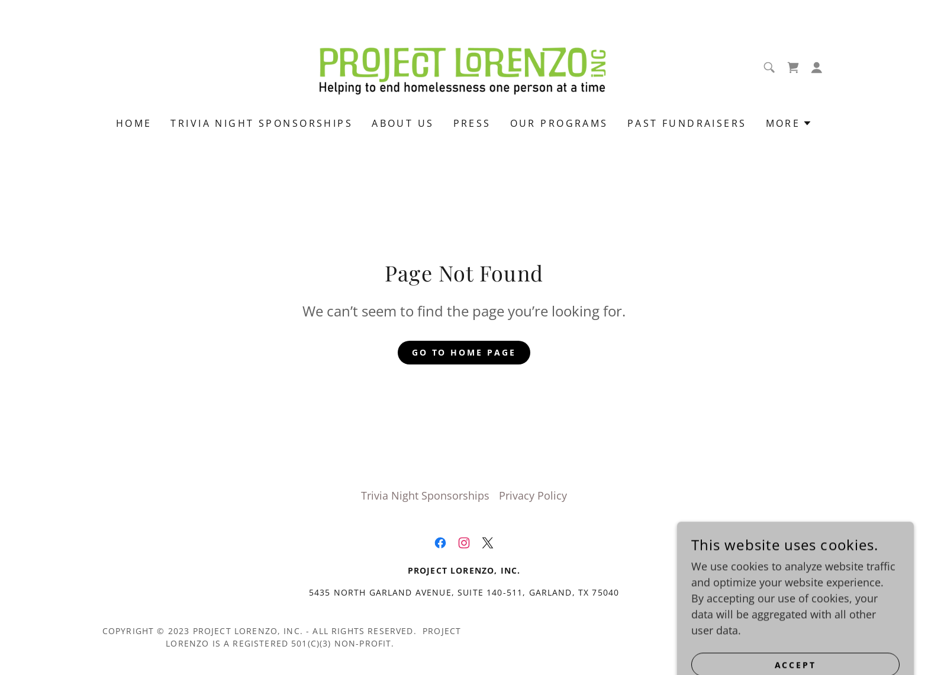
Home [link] (134, 123)
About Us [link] (403, 123)
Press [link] (472, 123)
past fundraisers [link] (687, 123)
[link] (464, 66)
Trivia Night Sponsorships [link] (261, 123)
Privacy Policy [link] (533, 495)
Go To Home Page (464, 352)
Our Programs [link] (559, 123)
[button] (817, 67)
